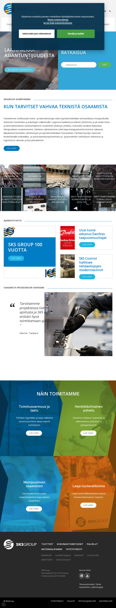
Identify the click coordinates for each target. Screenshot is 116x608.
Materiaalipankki (51, 549)
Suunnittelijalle (63, 555)
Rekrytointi (46, 559)
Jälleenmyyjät (97, 587)
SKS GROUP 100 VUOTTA (20, 69)
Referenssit (46, 555)
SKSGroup (79, 555)
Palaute (71, 601)
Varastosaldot (63, 559)
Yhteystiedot (74, 549)
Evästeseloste (105, 601)
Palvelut (92, 543)
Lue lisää (11, 148)
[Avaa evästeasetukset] (4, 604)
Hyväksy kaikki (76, 33)
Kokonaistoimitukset (70, 543)
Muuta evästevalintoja (58, 20)
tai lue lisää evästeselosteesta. (58, 23)
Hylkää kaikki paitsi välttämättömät (36, 34)
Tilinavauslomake (86, 584)
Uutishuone (93, 555)
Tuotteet (47, 543)
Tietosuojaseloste (87, 601)
